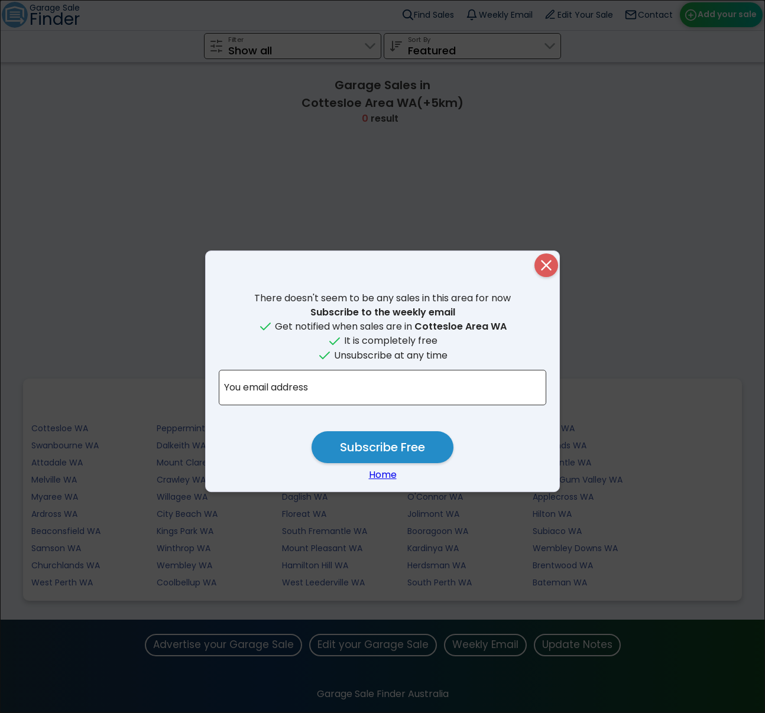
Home (383, 474)
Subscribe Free (382, 447)
